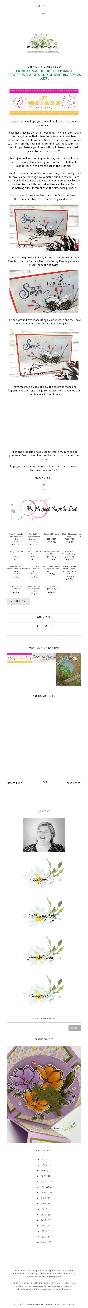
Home (44, 782)
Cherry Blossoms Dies (69, 535)
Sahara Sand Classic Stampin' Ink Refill (34, 568)
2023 (43, 1176)
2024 (43, 1170)
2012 (44, 1236)
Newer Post (14, 783)
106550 (33, 556)
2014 (43, 1225)
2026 (44, 1159)
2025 (44, 1165)
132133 (33, 591)
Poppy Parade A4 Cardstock (15, 552)
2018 (43, 1203)
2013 (44, 1231)
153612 (33, 541)
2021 (43, 1187)
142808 (51, 588)
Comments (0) (44, 617)
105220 (33, 573)
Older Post (74, 783)
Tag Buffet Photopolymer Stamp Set (34, 536)
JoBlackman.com (43, 1304)
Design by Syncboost (63, 1304)
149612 (69, 556)
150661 (51, 539)
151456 (69, 539)
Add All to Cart (19, 601)
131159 (51, 571)
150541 (16, 541)
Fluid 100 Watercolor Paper (69, 552)
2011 (43, 1242)
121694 (16, 556)
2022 (43, 1181)
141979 (16, 588)
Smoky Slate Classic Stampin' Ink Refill (51, 567)
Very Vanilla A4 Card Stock (34, 552)
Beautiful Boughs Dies (51, 535)
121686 (51, 556)
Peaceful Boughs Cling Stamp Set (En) (16, 536)
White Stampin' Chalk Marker (33, 587)
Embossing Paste (16, 586)
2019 (43, 1198)
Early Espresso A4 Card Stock (52, 552)
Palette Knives (51, 586)
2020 (43, 1192)
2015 (43, 1220)
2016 (43, 1214)
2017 (44, 1209)
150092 (16, 573)
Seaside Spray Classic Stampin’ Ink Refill (16, 568)
